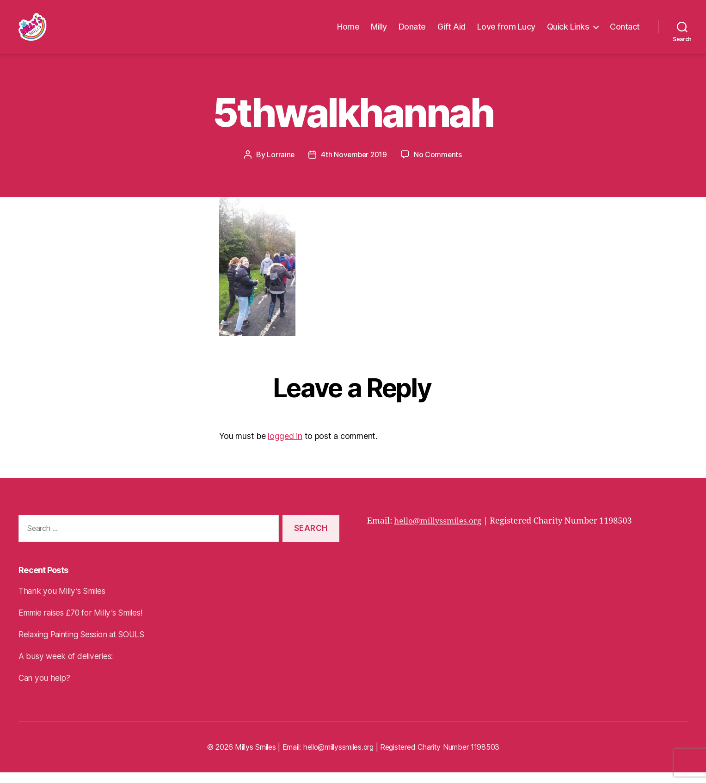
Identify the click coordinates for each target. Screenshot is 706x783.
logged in (285, 446)
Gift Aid (451, 32)
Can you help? (44, 688)
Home (348, 32)
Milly (379, 32)
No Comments (439, 165)
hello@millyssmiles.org (440, 531)
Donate (412, 32)
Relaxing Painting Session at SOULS (85, 645)
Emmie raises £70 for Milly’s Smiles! (83, 623)
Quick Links (568, 32)
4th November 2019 (354, 165)
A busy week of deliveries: (67, 667)
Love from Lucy (506, 32)
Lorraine (279, 165)
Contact (625, 32)
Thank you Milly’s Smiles (63, 601)
